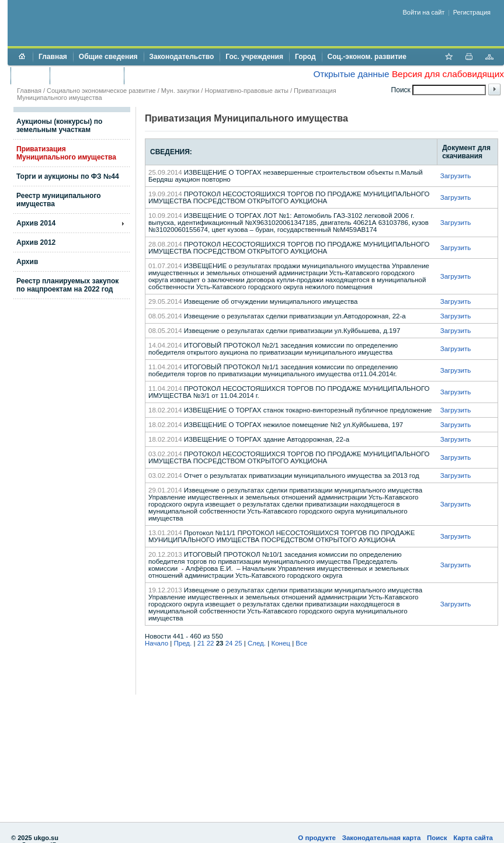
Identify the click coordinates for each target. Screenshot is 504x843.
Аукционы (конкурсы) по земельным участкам (59, 125)
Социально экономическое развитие (101, 90)
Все (301, 643)
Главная (53, 57)
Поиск (437, 837)
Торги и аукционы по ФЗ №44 (67, 176)
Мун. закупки (180, 90)
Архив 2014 (35, 223)
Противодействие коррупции (180, 75)
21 (201, 643)
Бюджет (30, 75)
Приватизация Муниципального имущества (66, 153)
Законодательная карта (381, 837)
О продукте (317, 837)
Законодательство (182, 57)
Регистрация (472, 12)
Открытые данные (351, 74)
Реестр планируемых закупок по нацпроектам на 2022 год (67, 285)
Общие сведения (108, 57)
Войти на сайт (424, 12)
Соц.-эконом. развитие (367, 57)
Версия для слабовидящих (448, 74)
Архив (27, 262)
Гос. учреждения (254, 57)
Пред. (183, 643)
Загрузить (455, 175)
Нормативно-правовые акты (246, 90)
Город (305, 57)
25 (238, 643)
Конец (280, 643)
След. (257, 643)
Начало (156, 643)
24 (229, 643)
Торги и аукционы (86, 75)
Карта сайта (473, 837)
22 (210, 643)
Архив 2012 (35, 242)
